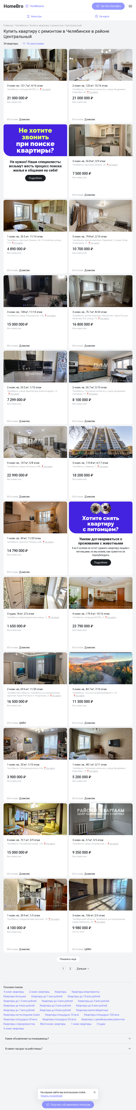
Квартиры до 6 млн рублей (91, 1005)
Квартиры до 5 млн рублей (55, 1005)
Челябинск (21, 25)
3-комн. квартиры (14, 1028)
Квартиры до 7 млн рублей (19, 1010)
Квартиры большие (15, 996)
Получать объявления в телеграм (68, 1104)
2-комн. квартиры (39, 991)
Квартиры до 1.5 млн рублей (20, 1001)
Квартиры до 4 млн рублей (19, 1005)
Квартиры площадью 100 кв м (101, 1014)
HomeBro (13, 6)
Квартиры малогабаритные (92, 1010)
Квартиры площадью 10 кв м (62, 1014)
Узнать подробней (51, 1095)
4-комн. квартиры (14, 991)
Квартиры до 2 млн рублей (57, 1001)
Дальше (83, 968)
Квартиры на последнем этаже (22, 1014)
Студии (101, 1024)
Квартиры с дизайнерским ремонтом (103, 1019)
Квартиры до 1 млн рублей (46, 996)
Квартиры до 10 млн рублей (84, 996)
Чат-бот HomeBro (108, 6)
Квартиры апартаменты (86, 991)
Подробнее (35, 178)
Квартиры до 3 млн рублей (93, 1001)
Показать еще (68, 959)
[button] (68, 1038)
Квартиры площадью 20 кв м (20, 1019)
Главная (8, 25)
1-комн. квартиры (81, 1024)
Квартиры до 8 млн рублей (55, 1010)
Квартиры (60, 991)
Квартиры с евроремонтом (19, 1024)
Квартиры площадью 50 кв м (59, 1019)
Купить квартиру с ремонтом (46, 25)
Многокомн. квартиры (53, 1024)
